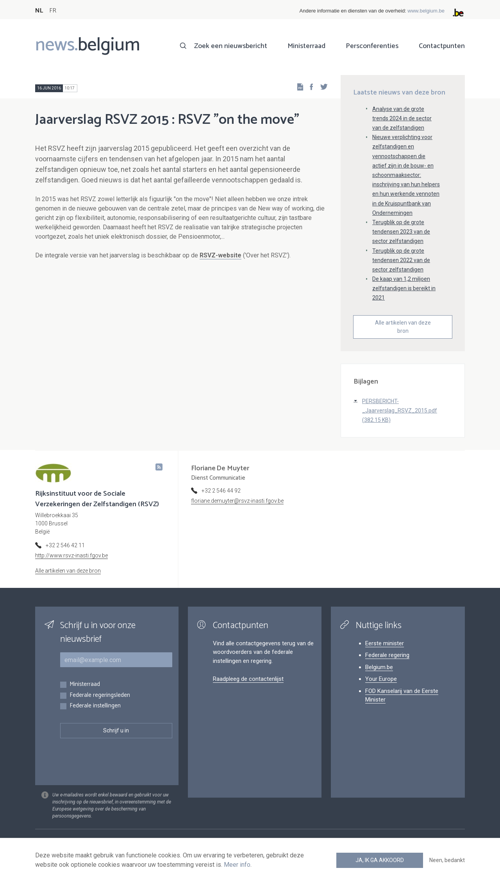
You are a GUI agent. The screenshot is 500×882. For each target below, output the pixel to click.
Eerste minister (384, 643)
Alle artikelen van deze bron (403, 327)
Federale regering (387, 655)
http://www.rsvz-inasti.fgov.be (71, 555)
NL (39, 10)
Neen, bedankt (447, 860)
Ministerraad (306, 46)
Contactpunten (442, 46)
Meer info (237, 864)
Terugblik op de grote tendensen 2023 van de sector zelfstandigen (401, 231)
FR (52, 10)
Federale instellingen (95, 706)
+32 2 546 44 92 (221, 490)
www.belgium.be (426, 11)
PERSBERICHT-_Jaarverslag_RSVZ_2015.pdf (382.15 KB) (399, 410)
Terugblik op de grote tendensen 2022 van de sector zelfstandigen (401, 260)
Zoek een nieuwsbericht (230, 46)
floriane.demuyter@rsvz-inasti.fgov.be (237, 501)
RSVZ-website (220, 255)
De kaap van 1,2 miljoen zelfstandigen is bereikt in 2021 (404, 288)
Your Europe (381, 678)
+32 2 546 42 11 (65, 545)
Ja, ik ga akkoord (379, 860)
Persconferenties (372, 46)
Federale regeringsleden (100, 695)
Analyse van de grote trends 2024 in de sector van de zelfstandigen (402, 118)
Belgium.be (379, 667)
